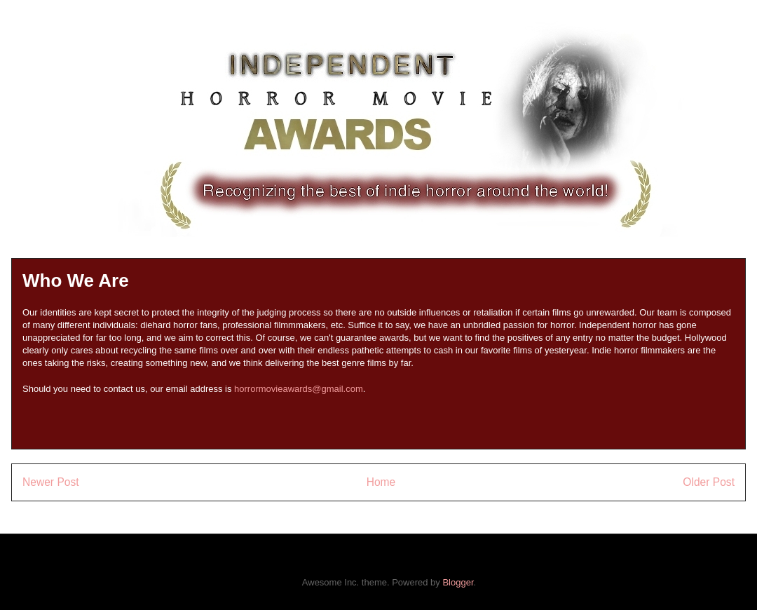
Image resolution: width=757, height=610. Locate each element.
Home (381, 482)
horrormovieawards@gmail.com (298, 389)
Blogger (457, 582)
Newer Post (50, 482)
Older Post (709, 482)
